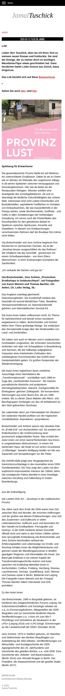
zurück (5, 32)
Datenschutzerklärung (17, 679)
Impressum (8, 675)
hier (23, 91)
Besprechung (47, 77)
